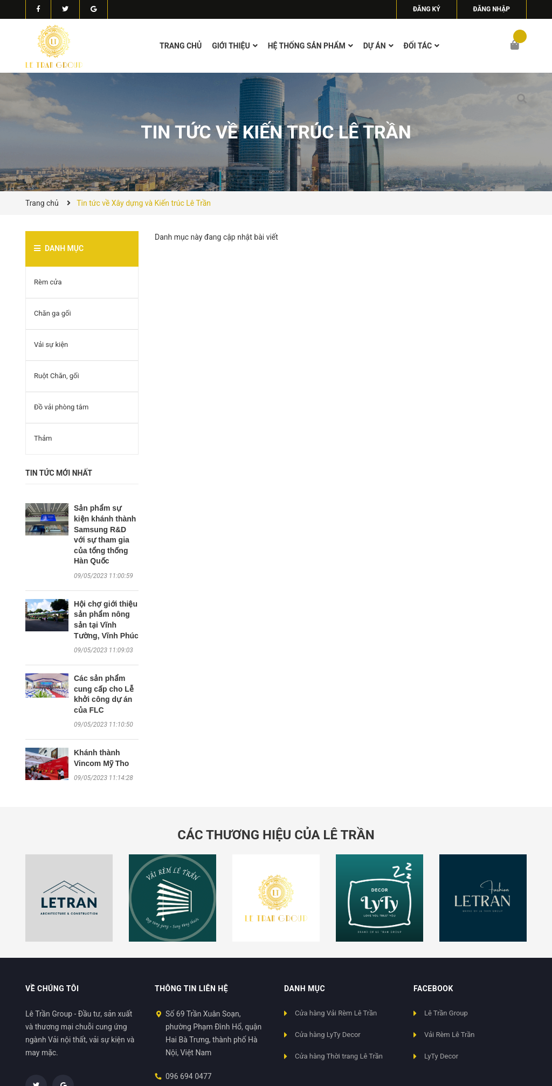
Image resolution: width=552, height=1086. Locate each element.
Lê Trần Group (446, 1013)
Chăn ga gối (52, 313)
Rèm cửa (47, 282)
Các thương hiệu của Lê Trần (275, 835)
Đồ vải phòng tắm (61, 407)
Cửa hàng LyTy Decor (328, 1035)
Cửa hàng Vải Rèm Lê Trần (336, 1013)
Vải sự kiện (51, 344)
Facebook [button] (433, 988)
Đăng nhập (491, 9)
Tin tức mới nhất (58, 473)
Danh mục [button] (304, 988)
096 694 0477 (188, 1076)
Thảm (43, 438)
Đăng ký (426, 9)
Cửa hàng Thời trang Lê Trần (339, 1056)
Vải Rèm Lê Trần (449, 1035)
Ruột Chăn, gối (56, 376)
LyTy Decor (441, 1056)
